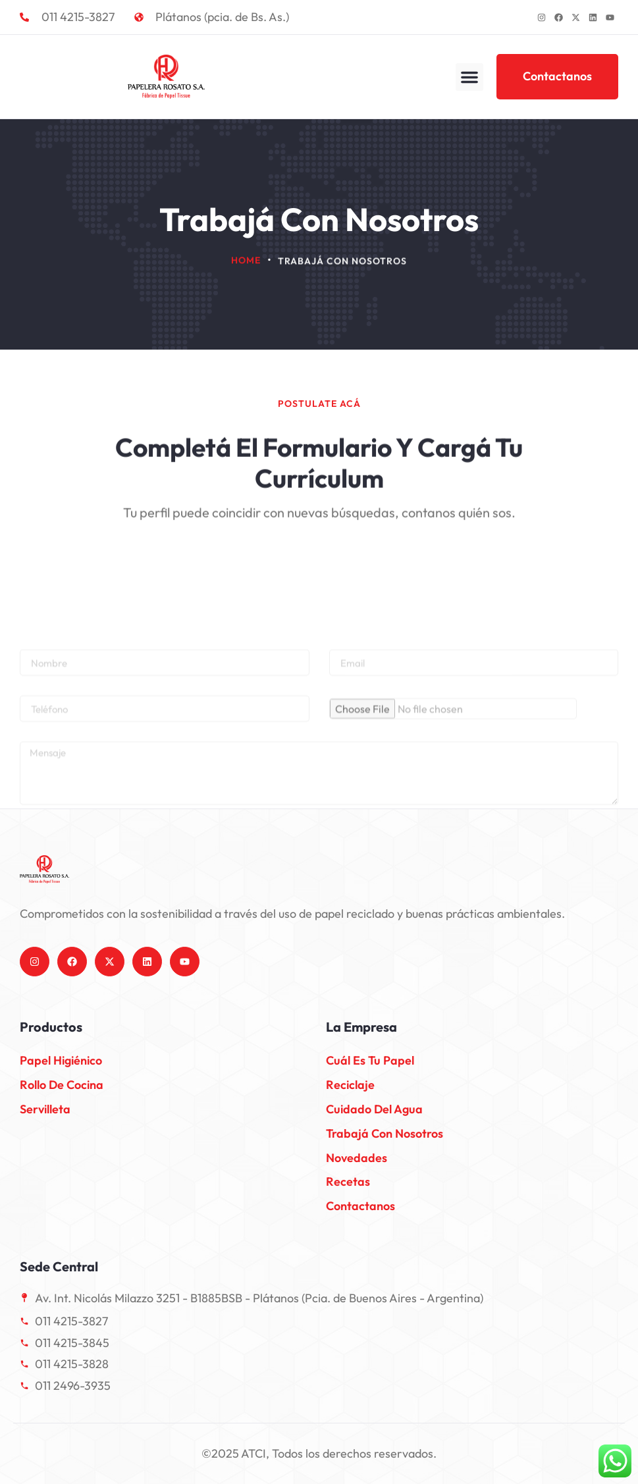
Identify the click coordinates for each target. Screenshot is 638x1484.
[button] (469, 77)
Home (246, 261)
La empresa (361, 1027)
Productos (51, 1027)
